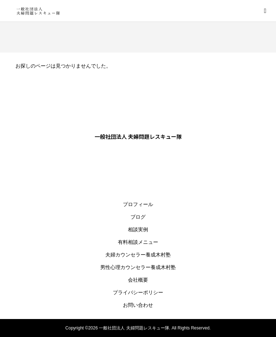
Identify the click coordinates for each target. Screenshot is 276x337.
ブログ (138, 217)
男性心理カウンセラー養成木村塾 (138, 267)
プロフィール (138, 204)
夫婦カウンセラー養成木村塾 (138, 255)
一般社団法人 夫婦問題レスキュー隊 (138, 136)
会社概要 (138, 280)
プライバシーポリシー (138, 292)
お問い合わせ (138, 305)
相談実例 (138, 229)
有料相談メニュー (138, 242)
